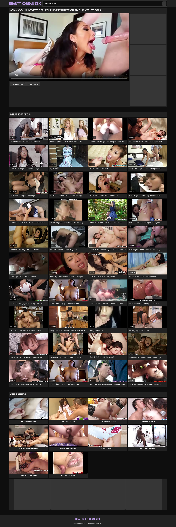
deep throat (34, 84)
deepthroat (18, 84)
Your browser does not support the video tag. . (69, 47)
